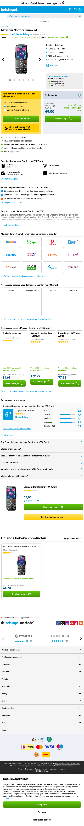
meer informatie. (68, 766)
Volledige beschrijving (11, 225)
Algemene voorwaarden (58, 769)
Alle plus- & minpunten (11, 202)
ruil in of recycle (35, 148)
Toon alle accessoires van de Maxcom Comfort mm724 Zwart (26, 319)
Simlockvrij (52, 65)
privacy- (73, 796)
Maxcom (5, 26)
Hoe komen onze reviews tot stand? (17, 429)
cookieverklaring (9, 798)
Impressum (29, 769)
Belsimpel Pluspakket (59, 76)
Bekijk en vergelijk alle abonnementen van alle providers (24, 276)
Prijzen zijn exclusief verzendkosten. (67, 764)
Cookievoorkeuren (41, 769)
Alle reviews (7, 435)
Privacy (20, 769)
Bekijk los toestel (31, 501)
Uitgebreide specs (9, 179)
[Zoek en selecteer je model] (44, 16)
